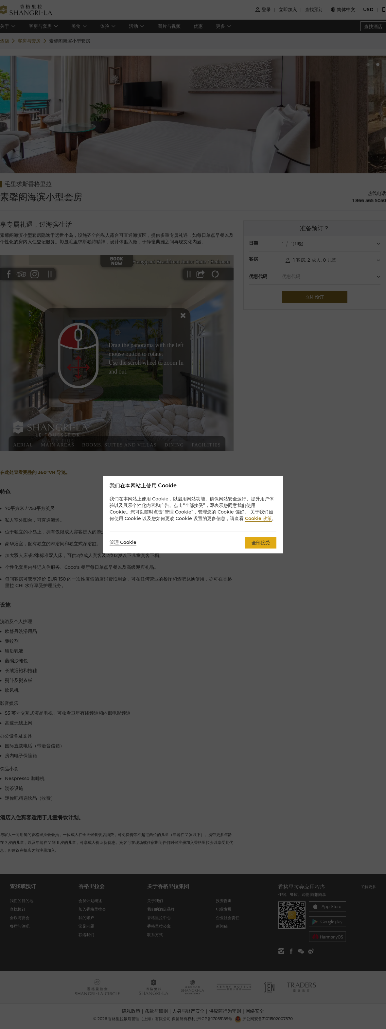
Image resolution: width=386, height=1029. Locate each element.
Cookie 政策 (258, 518)
